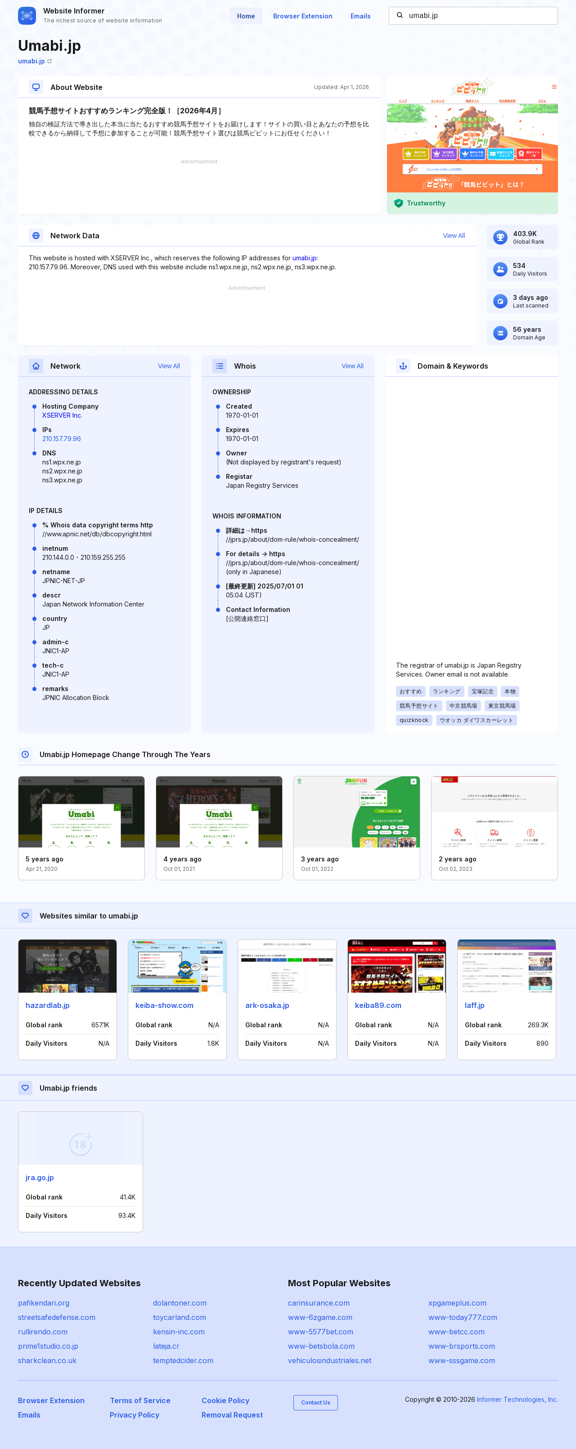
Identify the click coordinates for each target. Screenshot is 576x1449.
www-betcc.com (456, 1331)
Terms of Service (140, 1400)
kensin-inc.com (179, 1331)
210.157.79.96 (61, 438)
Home (246, 16)
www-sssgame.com (461, 1360)
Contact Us (315, 1402)
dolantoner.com (180, 1302)
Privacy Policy (134, 1414)
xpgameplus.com (457, 1302)
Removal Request (232, 1414)
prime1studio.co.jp (48, 1346)
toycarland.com (179, 1317)
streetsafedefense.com (56, 1317)
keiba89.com (378, 1005)
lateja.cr (166, 1346)
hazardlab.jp (48, 1005)
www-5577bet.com (320, 1331)
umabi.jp (35, 61)
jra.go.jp (40, 1177)
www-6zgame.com (320, 1317)
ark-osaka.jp (267, 1005)
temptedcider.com (183, 1360)
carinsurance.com (319, 1302)
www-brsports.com (461, 1346)
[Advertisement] (199, 186)
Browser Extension (303, 16)
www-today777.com (462, 1317)
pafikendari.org (43, 1302)
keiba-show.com (164, 1005)
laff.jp (475, 1005)
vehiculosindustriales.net (329, 1360)
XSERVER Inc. (62, 415)
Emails (361, 16)
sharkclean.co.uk (47, 1360)
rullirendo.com (43, 1331)
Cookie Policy (225, 1400)
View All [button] (454, 235)
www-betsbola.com (321, 1346)
